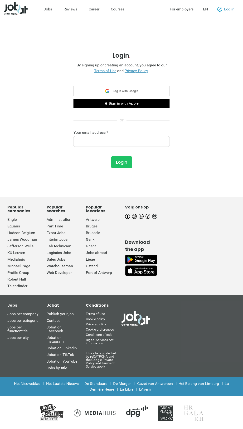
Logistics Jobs (59, 252)
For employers (182, 9)
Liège (90, 259)
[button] (121, 103)
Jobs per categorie (22, 320)
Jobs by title (57, 368)
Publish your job (60, 314)
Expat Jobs (56, 233)
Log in (225, 9)
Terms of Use (105, 71)
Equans (13, 226)
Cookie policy (95, 319)
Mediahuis (16, 259)
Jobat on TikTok (60, 354)
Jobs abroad (96, 252)
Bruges (91, 226)
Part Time (55, 226)
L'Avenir (145, 389)
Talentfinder (17, 286)
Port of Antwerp (99, 272)
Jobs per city (18, 337)
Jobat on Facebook (55, 329)
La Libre (126, 389)
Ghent (91, 246)
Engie (12, 219)
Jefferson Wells (20, 246)
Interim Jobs (57, 239)
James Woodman (22, 239)
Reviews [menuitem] (70, 9)
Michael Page (18, 266)
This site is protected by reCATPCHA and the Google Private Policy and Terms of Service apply (101, 359)
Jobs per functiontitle (17, 329)
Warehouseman (60, 266)
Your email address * (90, 132)
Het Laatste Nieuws (62, 383)
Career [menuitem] (94, 9)
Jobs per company (23, 314)
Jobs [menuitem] (48, 9)
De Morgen (122, 383)
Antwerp (93, 219)
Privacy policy (96, 324)
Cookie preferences (100, 329)
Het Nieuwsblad (27, 383)
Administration (59, 219)
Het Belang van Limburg (199, 383)
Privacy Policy (136, 71)
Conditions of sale (99, 335)
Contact (53, 320)
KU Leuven (16, 252)
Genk (90, 239)
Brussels (93, 233)
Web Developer (59, 272)
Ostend (92, 266)
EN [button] (205, 9)
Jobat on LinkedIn (62, 348)
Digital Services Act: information (100, 341)
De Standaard (95, 383)
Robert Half (16, 279)
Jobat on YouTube (62, 361)
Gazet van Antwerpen (155, 383)
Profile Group (18, 272)
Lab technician (59, 246)
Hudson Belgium (21, 233)
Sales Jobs (56, 259)
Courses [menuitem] (117, 9)
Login (121, 162)
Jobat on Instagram (55, 339)
